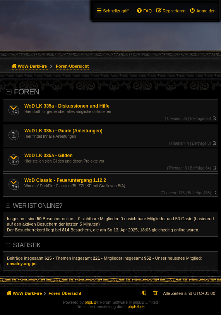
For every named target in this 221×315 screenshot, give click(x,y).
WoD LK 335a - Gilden (48, 155)
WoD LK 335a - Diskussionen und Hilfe (67, 106)
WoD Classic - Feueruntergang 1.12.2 (65, 180)
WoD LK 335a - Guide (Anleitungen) (63, 131)
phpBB (90, 302)
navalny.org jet (22, 263)
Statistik (26, 245)
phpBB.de (136, 307)
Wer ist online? (37, 205)
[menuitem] (202, 10)
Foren (26, 91)
